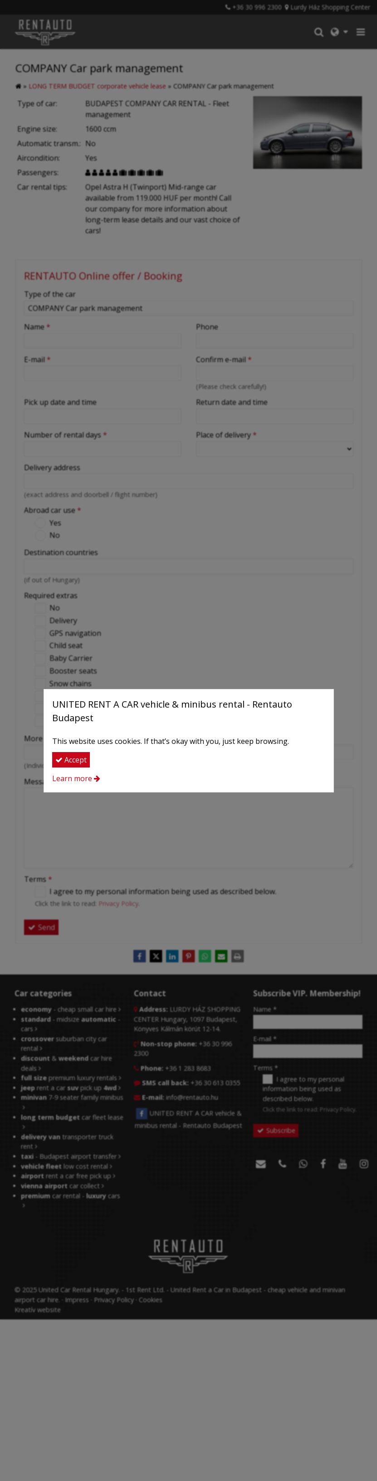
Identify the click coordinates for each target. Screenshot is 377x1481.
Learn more (72, 778)
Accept (71, 760)
